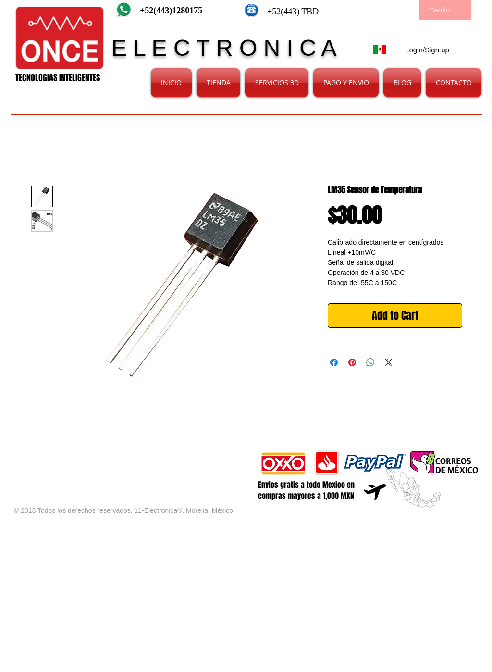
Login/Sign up (427, 50)
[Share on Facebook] (334, 362)
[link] (446, 10)
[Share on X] (388, 362)
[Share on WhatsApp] (370, 362)
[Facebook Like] (127, 455)
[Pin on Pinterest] (352, 362)
